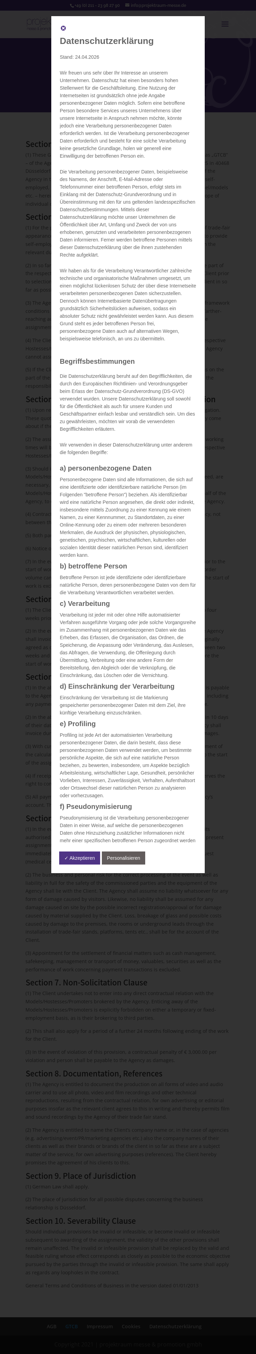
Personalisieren (123, 858)
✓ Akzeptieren (79, 858)
